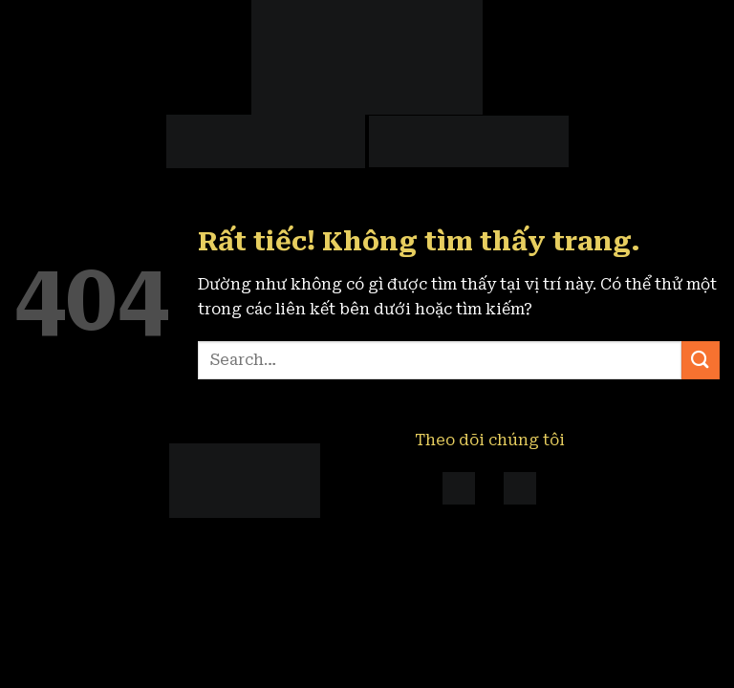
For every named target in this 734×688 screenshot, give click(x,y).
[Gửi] (700, 359)
